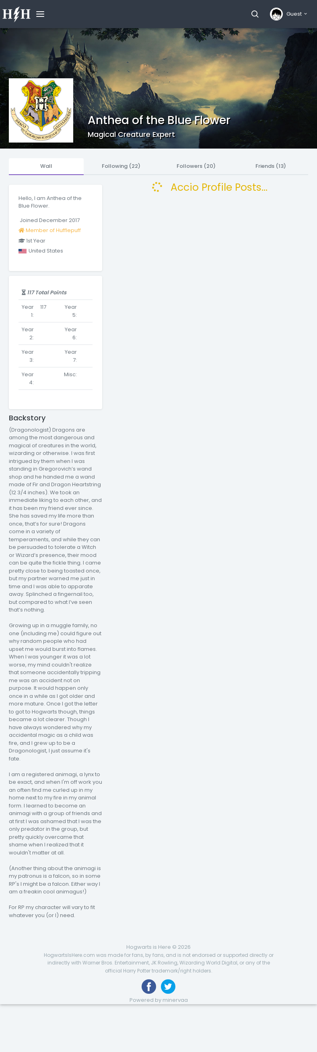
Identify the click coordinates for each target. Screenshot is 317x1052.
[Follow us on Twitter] (168, 986)
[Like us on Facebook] (149, 986)
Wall (46, 166)
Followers (196, 166)
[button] (255, 14)
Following (121, 166)
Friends (270, 166)
